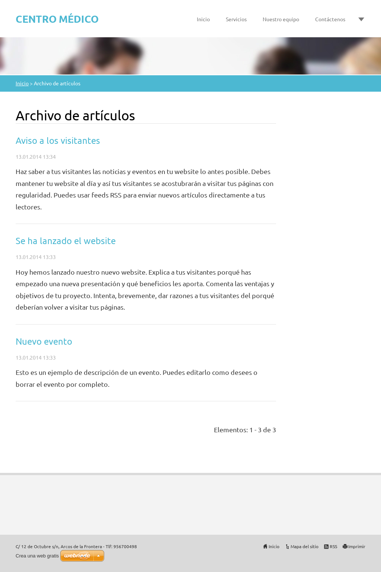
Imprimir (356, 546)
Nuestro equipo (281, 19)
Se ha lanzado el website (66, 240)
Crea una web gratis (37, 556)
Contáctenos (330, 19)
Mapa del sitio (304, 546)
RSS (333, 546)
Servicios (236, 19)
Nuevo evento (44, 341)
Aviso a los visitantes (58, 140)
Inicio (203, 19)
